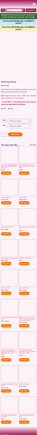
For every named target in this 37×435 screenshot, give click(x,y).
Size (4, 120)
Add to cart (15, 134)
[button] (3, 10)
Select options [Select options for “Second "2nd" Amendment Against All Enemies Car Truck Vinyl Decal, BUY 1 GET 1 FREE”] (6, 360)
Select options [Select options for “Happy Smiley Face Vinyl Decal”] (6, 263)
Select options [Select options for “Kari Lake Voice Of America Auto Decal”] (6, 326)
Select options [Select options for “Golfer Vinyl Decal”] (6, 203)
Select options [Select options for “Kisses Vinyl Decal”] (24, 391)
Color (4, 125)
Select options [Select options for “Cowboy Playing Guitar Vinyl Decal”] (24, 422)
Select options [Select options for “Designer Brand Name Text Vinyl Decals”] (6, 391)
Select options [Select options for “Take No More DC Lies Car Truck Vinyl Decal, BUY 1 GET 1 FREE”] (24, 173)
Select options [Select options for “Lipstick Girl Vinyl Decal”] (6, 234)
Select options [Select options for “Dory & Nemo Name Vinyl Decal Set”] (24, 234)
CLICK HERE (6, 102)
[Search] (23, 10)
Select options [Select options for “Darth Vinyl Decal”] (6, 293)
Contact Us (31, 10)
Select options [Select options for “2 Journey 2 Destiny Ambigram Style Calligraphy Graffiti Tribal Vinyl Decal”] (6, 173)
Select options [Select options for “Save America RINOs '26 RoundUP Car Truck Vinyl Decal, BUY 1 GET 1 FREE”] (24, 360)
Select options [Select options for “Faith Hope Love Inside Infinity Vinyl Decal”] (6, 422)
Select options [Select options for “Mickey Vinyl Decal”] (24, 293)
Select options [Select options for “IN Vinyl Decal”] (24, 203)
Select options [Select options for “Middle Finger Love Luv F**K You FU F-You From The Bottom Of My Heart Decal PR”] (24, 326)
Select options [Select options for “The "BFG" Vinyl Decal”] (24, 263)
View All (33, 145)
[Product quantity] (4, 134)
